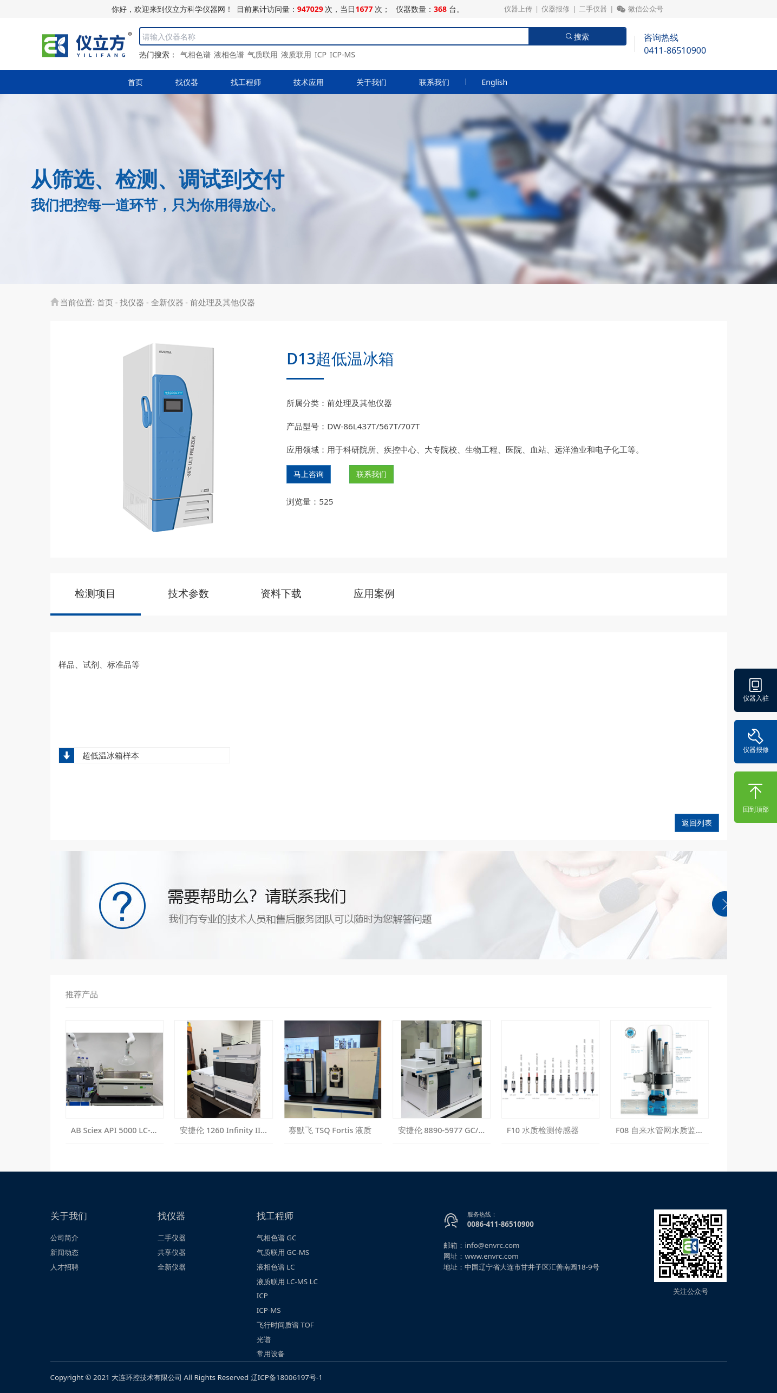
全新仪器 (167, 302)
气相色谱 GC (277, 1237)
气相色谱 (195, 54)
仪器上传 (518, 9)
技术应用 (308, 82)
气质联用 (262, 54)
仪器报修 (555, 9)
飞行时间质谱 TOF (285, 1325)
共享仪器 (172, 1252)
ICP (321, 54)
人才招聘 (64, 1267)
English (495, 82)
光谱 (264, 1339)
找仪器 (186, 82)
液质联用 (296, 54)
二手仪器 (593, 9)
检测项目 (95, 593)
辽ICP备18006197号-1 (287, 1377)
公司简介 (64, 1237)
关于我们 (371, 82)
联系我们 (434, 82)
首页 (135, 82)
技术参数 (188, 593)
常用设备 (271, 1353)
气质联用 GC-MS (283, 1252)
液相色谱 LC (276, 1267)
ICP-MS (342, 54)
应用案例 (374, 593)
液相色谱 (229, 54)
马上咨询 (308, 474)
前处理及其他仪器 (222, 302)
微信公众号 (640, 9)
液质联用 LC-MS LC (287, 1281)
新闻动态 (64, 1252)
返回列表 (697, 823)
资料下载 (281, 593)
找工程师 (246, 82)
